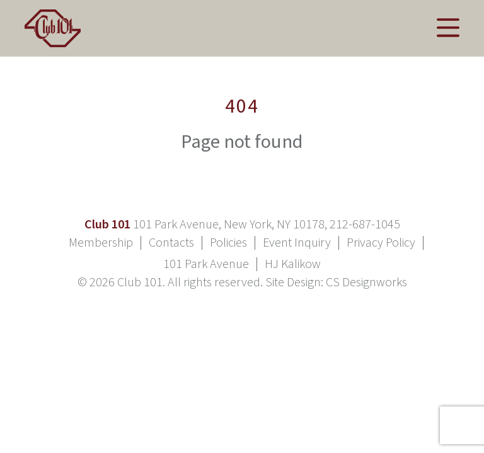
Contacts (171, 243)
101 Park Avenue (206, 264)
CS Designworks (366, 282)
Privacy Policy (381, 243)
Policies (228, 243)
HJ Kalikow (293, 264)
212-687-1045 (365, 224)
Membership (101, 243)
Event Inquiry (297, 243)
